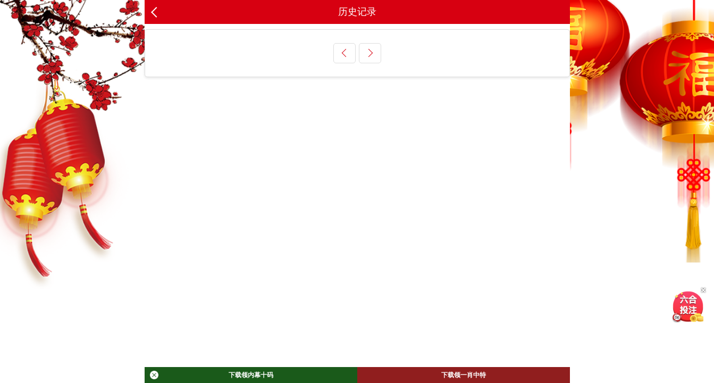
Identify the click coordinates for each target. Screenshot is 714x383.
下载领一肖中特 (463, 375)
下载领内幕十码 (211, 375)
